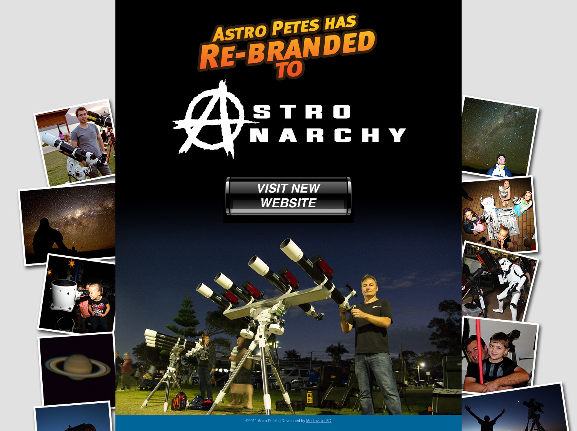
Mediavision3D (319, 421)
